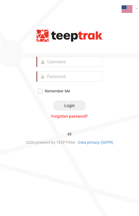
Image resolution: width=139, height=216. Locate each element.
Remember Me (53, 91)
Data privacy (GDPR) (95, 142)
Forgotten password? (69, 116)
